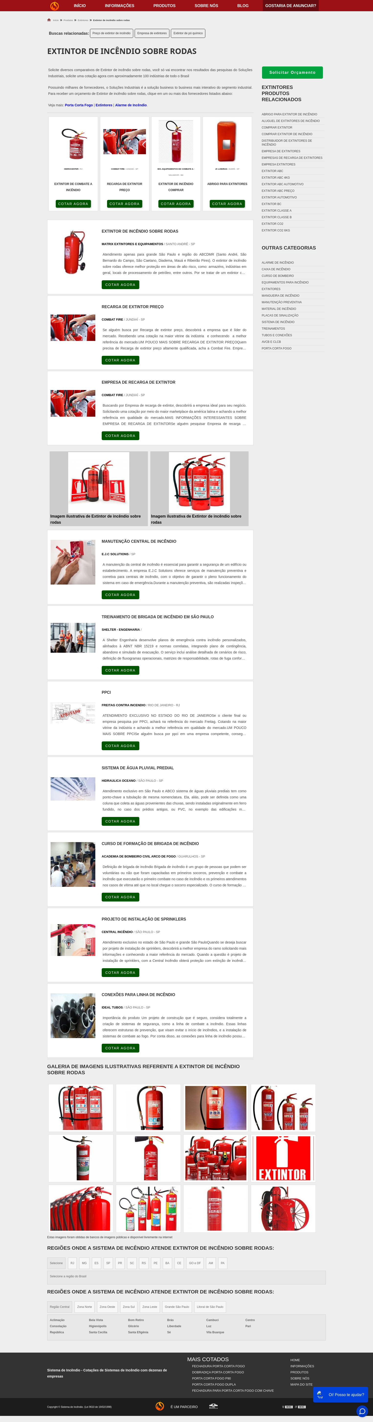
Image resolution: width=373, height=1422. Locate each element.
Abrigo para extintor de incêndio (289, 114)
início (80, 6)
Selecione (56, 1263)
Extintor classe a (277, 210)
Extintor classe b (277, 217)
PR (120, 1263)
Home (295, 1360)
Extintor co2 (272, 224)
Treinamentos (273, 328)
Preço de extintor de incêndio (112, 33)
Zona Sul (129, 1307)
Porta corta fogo (277, 348)
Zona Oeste (107, 1307)
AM (211, 1263)
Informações (119, 6)
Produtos (165, 6)
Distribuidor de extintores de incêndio (287, 142)
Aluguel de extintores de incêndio (291, 121)
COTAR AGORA (73, 204)
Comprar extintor (277, 127)
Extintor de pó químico (188, 33)
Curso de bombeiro (278, 276)
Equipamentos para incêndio (285, 282)
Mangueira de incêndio (280, 295)
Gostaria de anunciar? (290, 6)
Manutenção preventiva (282, 302)
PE (156, 1263)
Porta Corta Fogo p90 (211, 1378)
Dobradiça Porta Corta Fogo (218, 1372)
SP (108, 1263)
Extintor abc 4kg (276, 177)
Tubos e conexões (277, 335)
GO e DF (195, 1263)
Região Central (59, 1307)
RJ (72, 1263)
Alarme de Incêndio (131, 105)
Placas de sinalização (280, 315)
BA (167, 1263)
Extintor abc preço (278, 191)
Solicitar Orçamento (292, 72)
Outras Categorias (289, 247)
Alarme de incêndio (278, 262)
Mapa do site (301, 1384)
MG (84, 1263)
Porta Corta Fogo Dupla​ (214, 1384)
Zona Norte (84, 1307)
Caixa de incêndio (276, 269)
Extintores (104, 105)
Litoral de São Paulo (210, 1307)
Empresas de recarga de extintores (292, 158)
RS (144, 1263)
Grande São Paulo (177, 1307)
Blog (243, 6)
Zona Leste (150, 1307)
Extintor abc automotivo (283, 184)
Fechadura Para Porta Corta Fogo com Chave (233, 1390)
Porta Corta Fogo (79, 105)
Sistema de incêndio (278, 322)
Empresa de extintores (152, 33)
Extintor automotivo (279, 197)
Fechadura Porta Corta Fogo (218, 1366)
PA (223, 1263)
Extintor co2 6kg (276, 230)
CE (179, 1263)
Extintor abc (272, 171)
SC (132, 1263)
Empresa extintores (279, 164)
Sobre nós (206, 6)
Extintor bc (271, 204)
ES (97, 1263)
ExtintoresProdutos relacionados (281, 93)
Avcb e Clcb (271, 342)
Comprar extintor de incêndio (287, 134)
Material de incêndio (279, 309)
